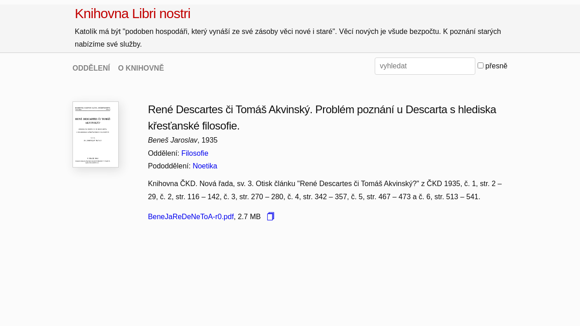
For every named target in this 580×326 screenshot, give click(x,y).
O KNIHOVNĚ (141, 68)
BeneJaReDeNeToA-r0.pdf (190, 217)
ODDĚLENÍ (91, 68)
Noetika (205, 166)
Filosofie (194, 153)
